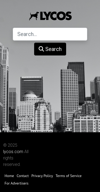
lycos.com (13, 151)
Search (50, 49)
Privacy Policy (42, 175)
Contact (23, 175)
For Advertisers (17, 183)
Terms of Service (69, 175)
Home (9, 175)
